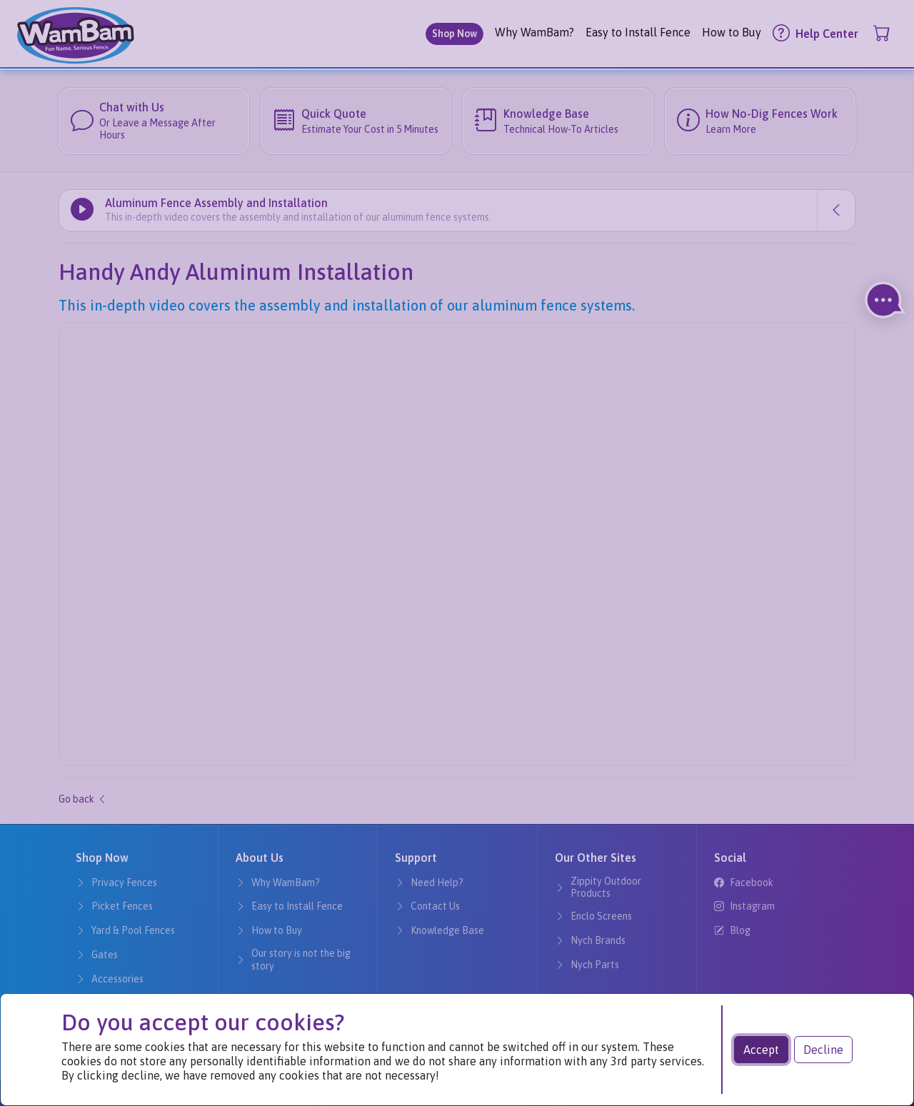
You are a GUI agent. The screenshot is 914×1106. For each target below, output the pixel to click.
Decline (823, 1049)
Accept (761, 1049)
